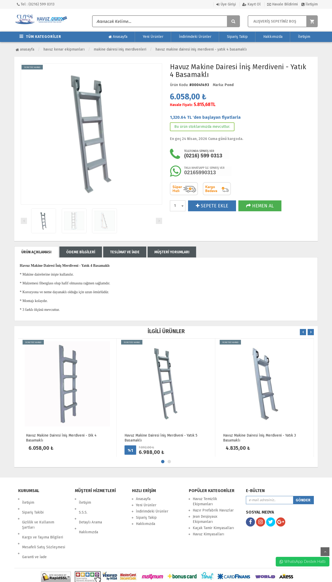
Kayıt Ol (251, 4)
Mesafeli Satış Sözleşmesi (43, 529)
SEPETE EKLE (212, 205)
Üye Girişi (226, 4)
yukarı (325, 551)
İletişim (309, 4)
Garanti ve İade (34, 535)
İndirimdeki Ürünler (195, 36)
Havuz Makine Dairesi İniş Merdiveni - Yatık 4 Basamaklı (201, 49)
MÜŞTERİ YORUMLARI (171, 252)
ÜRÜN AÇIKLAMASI (36, 252)
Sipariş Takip (237, 36)
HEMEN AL (260, 205)
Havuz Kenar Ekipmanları (64, 49)
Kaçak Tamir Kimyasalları (213, 528)
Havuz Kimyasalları (208, 534)
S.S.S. (83, 505)
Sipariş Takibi (33, 505)
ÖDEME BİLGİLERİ (80, 252)
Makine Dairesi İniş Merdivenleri (120, 49)
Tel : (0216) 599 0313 (35, 4)
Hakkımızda (272, 36)
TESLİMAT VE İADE (125, 252)
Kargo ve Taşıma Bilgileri (42, 523)
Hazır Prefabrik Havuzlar (213, 510)
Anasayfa (117, 36)
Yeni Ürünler (153, 36)
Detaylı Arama (90, 511)
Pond (229, 85)
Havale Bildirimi (282, 4)
